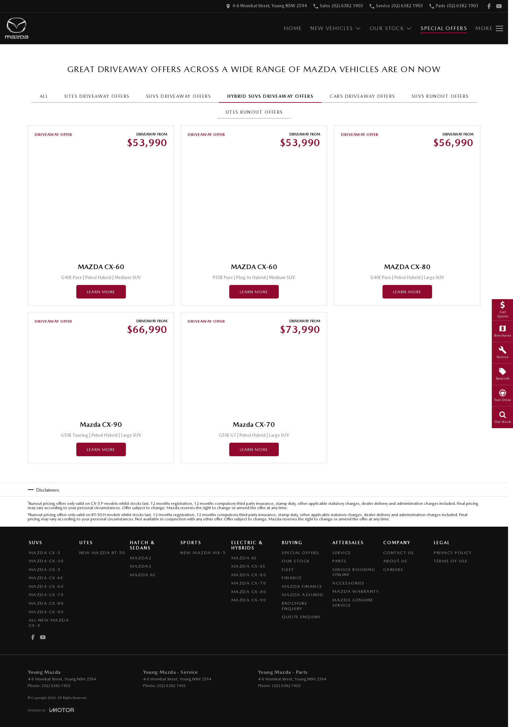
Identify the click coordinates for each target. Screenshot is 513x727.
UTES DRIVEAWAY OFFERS (96, 96)
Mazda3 (141, 566)
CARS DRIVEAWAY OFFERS (362, 96)
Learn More (101, 291)
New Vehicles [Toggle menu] (335, 28)
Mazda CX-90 (46, 611)
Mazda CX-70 (46, 594)
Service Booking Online (354, 572)
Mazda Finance (302, 586)
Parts (339, 560)
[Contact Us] (266, 6)
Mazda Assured (303, 594)
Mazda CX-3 (45, 552)
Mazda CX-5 (45, 569)
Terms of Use (450, 560)
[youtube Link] (499, 6)
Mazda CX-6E (46, 577)
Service (341, 552)
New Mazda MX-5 (203, 552)
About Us (395, 560)
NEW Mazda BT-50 (102, 552)
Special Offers (444, 28)
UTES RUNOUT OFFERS (254, 112)
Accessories (348, 583)
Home (293, 28)
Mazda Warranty (355, 591)
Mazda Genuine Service (352, 602)
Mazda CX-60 (46, 586)
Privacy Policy (453, 552)
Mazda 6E (143, 574)
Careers (393, 569)
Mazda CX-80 (46, 603)
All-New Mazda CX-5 (49, 623)
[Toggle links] (51, 710)
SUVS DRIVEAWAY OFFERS (178, 96)
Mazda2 (141, 557)
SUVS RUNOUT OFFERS (440, 96)
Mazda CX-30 (46, 560)
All (44, 96)
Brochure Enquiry (294, 606)
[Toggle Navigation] (489, 28)
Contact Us (398, 552)
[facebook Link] (489, 6)
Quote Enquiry (301, 616)
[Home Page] (16, 28)
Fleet (288, 569)
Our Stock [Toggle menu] (391, 28)
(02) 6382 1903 (56, 685)
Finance (292, 577)
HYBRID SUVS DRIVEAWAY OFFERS (270, 96)
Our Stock (296, 560)
